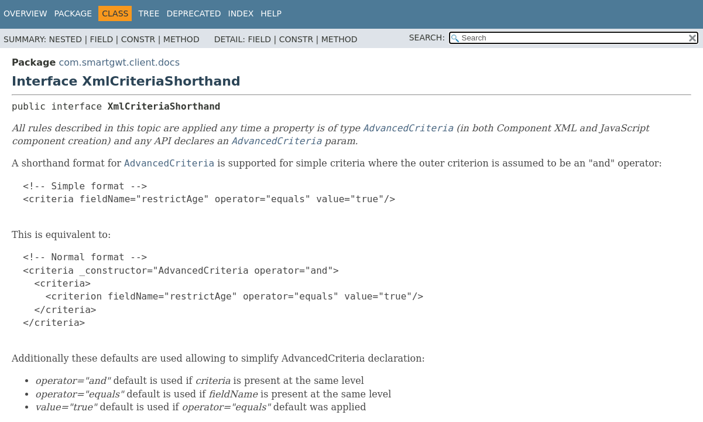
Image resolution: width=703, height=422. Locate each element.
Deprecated (193, 13)
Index (241, 13)
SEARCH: (427, 37)
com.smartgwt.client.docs (119, 62)
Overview (25, 13)
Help (271, 13)
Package (73, 13)
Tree (148, 13)
